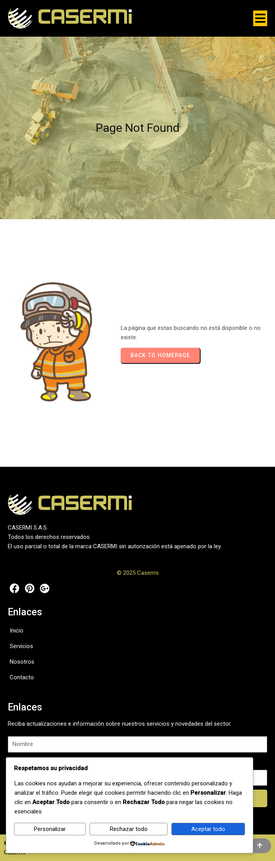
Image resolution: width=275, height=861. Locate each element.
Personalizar (50, 829)
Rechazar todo (129, 829)
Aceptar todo (208, 829)
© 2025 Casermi (138, 572)
